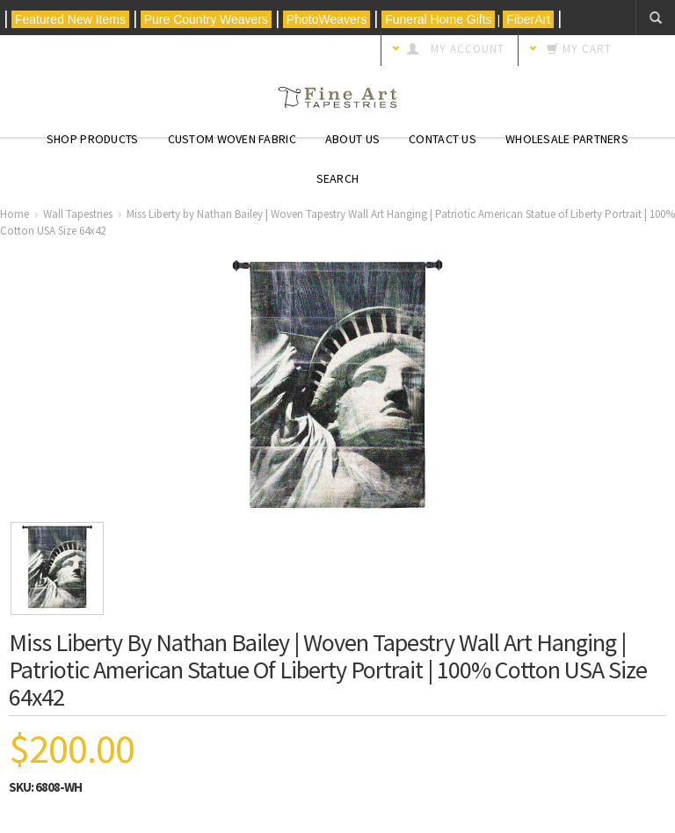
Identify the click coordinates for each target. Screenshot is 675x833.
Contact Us (442, 139)
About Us (352, 139)
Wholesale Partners (566, 139)
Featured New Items (70, 19)
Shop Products (93, 139)
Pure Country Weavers (206, 19)
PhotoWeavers (326, 19)
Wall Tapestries (77, 213)
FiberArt (528, 19)
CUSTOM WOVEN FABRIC (232, 139)
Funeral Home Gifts (438, 19)
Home (14, 213)
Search (337, 178)
